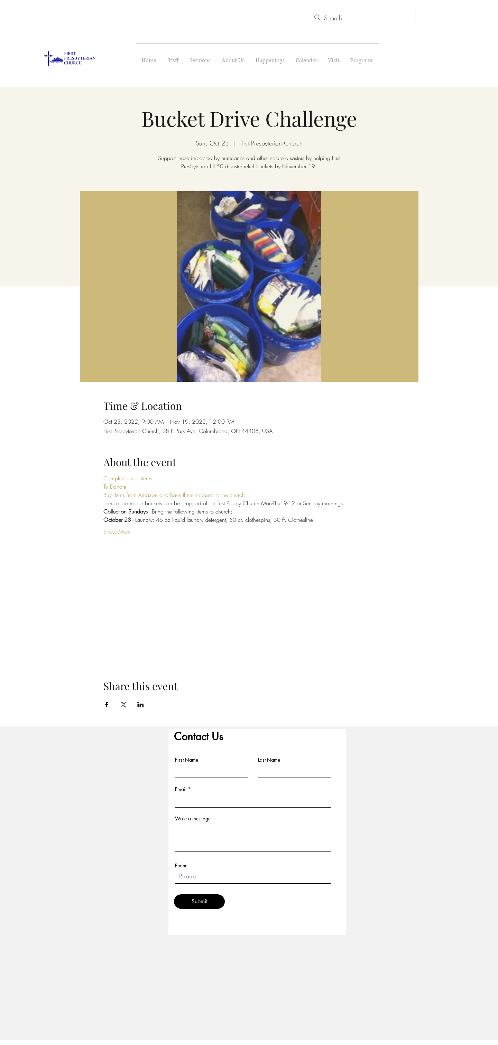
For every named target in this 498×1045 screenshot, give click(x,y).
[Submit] (199, 901)
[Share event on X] (123, 704)
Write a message (193, 818)
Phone (181, 865)
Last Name (269, 759)
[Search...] (362, 18)
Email (180, 789)
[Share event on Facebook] (106, 704)
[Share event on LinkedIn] (140, 704)
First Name (186, 759)
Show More (116, 532)
